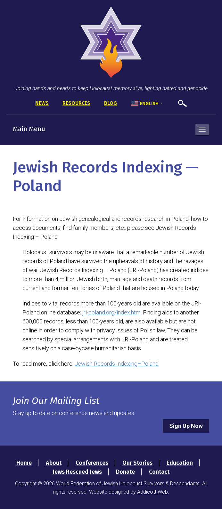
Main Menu (29, 129)
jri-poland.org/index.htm (111, 312)
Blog (110, 103)
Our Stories (137, 462)
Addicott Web (152, 492)
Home (24, 462)
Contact (159, 471)
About (54, 462)
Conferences (92, 462)
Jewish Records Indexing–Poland (117, 363)
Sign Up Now (186, 425)
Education (180, 462)
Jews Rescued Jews (77, 471)
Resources (76, 103)
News (42, 103)
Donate (125, 471)
